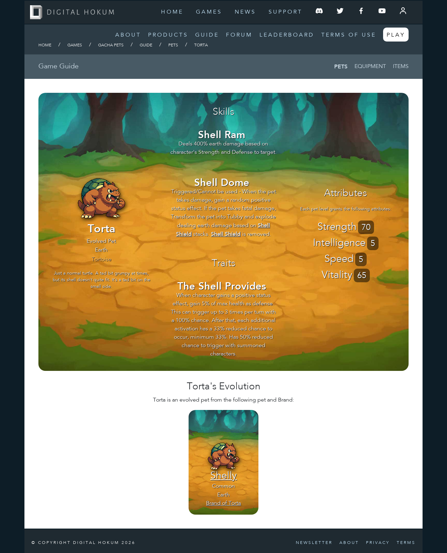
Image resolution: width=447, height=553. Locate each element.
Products (168, 35)
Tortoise (101, 259)
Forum (239, 35)
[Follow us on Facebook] (361, 12)
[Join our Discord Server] (319, 12)
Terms (406, 543)
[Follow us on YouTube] (382, 12)
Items (401, 66)
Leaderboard (286, 35)
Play (396, 35)
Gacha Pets (111, 45)
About (128, 35)
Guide (207, 35)
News (245, 12)
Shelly (223, 476)
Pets (173, 45)
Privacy (378, 543)
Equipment (370, 66)
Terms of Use (348, 35)
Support (285, 12)
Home (172, 12)
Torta (201, 45)
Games (209, 12)
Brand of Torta (223, 503)
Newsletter (314, 543)
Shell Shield (226, 234)
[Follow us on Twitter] (340, 12)
